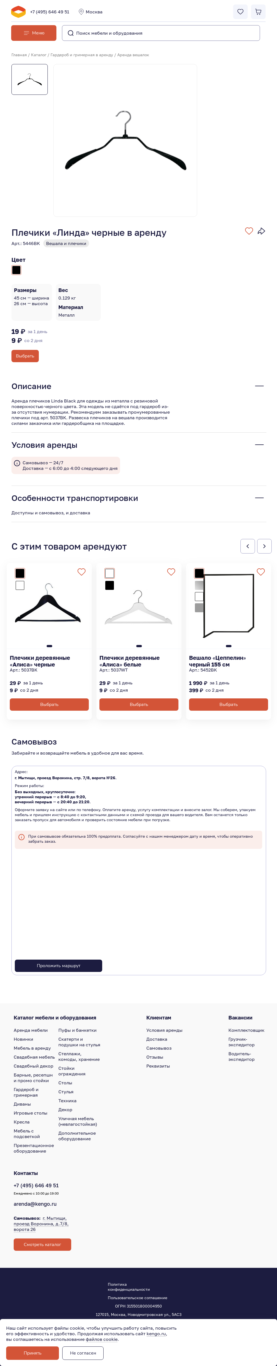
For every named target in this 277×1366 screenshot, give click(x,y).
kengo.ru (156, 1333)
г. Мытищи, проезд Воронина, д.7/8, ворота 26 (41, 1223)
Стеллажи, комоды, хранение (79, 1056)
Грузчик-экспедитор (241, 1041)
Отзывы (154, 1057)
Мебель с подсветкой (27, 1133)
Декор (65, 1109)
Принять (33, 1353)
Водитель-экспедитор (241, 1056)
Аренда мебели (31, 1030)
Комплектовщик (246, 1030)
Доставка (156, 1039)
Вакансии (240, 1017)
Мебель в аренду (32, 1048)
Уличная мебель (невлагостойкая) (77, 1121)
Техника (67, 1100)
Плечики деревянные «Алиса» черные (40, 661)
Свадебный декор (33, 1066)
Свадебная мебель (34, 1057)
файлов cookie (102, 1339)
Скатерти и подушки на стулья (79, 1041)
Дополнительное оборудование (77, 1135)
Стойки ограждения (71, 1071)
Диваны (22, 1104)
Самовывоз (158, 1048)
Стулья (65, 1091)
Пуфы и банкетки (77, 1030)
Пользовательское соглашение (137, 1297)
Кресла (22, 1122)
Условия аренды (164, 1030)
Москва (90, 11)
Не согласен (83, 1353)
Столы (65, 1082)
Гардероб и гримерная (26, 1092)
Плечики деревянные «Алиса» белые (129, 661)
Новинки (23, 1039)
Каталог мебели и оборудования (55, 1017)
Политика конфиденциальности (129, 1287)
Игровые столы (30, 1113)
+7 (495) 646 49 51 (49, 12)
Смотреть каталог (42, 1245)
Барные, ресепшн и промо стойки (33, 1077)
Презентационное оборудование (34, 1148)
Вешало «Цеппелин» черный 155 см (217, 661)
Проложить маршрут (58, 966)
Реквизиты (158, 1066)
